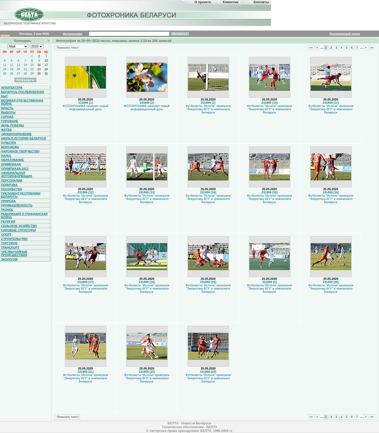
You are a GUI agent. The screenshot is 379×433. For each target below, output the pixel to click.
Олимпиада (11, 164)
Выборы (8, 112)
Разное (7, 209)
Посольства (11, 189)
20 (18, 69)
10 (46, 60)
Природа (8, 201)
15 (32, 64)
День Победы (12, 125)
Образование (12, 160)
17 (46, 64)
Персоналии (11, 180)
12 (11, 64)
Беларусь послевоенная (22, 91)
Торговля (9, 243)
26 (11, 73)
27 (18, 73)
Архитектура (11, 87)
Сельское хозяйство (19, 225)
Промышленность (16, 205)
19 (11, 69)
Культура (8, 142)
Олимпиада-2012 (14, 168)
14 (25, 64)
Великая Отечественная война (22, 102)
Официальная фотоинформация (16, 174)
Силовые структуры (18, 230)
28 (25, 73)
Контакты (261, 2)
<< (311, 47)
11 (4, 64)
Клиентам (231, 2)
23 (39, 69)
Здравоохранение (16, 134)
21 (25, 69)
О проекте (203, 2)
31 (46, 73)
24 (46, 69)
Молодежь (10, 147)
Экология (9, 259)
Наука (6, 155)
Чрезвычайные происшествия (14, 253)
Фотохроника (72, 33)
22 (32, 69)
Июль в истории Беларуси (23, 138)
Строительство (14, 238)
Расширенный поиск (345, 33)
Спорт (6, 234)
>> (372, 47)
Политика (9, 184)
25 (4, 73)
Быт (4, 96)
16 (39, 64)
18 (4, 69)
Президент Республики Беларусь (21, 195)
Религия (8, 221)
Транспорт (10, 247)
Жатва (6, 129)
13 (18, 64)
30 (39, 73)
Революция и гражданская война (24, 215)
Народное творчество (20, 151)
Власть (7, 108)
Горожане (9, 121)
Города (7, 116)
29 (32, 73)
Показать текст (67, 47)
